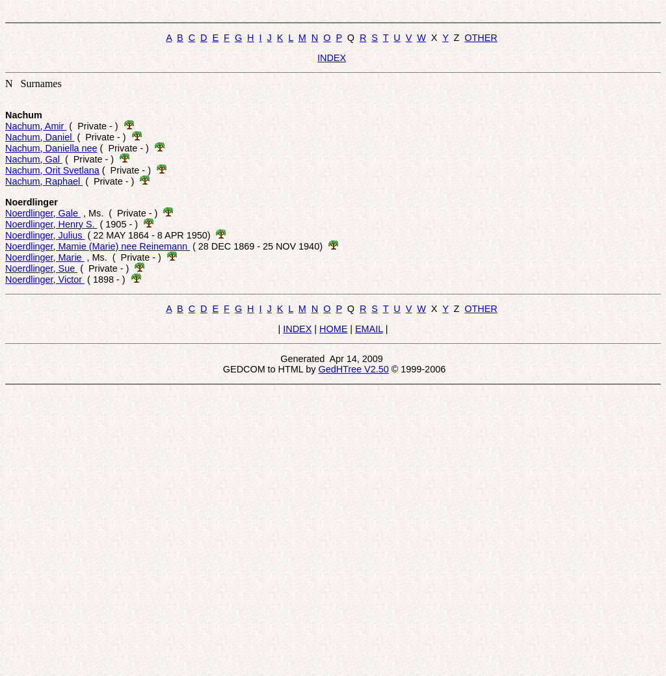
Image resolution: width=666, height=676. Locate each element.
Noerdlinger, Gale (43, 213)
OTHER (480, 37)
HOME (333, 329)
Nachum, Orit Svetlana (52, 170)
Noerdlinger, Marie (45, 257)
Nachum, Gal (33, 159)
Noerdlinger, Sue (41, 268)
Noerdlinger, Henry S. (51, 224)
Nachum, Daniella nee (51, 148)
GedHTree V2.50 (353, 369)
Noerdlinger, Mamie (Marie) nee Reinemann (97, 246)
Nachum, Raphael (44, 181)
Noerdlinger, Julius (45, 235)
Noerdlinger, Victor (45, 279)
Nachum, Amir (35, 126)
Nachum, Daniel (39, 137)
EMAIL (369, 329)
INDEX (331, 58)
